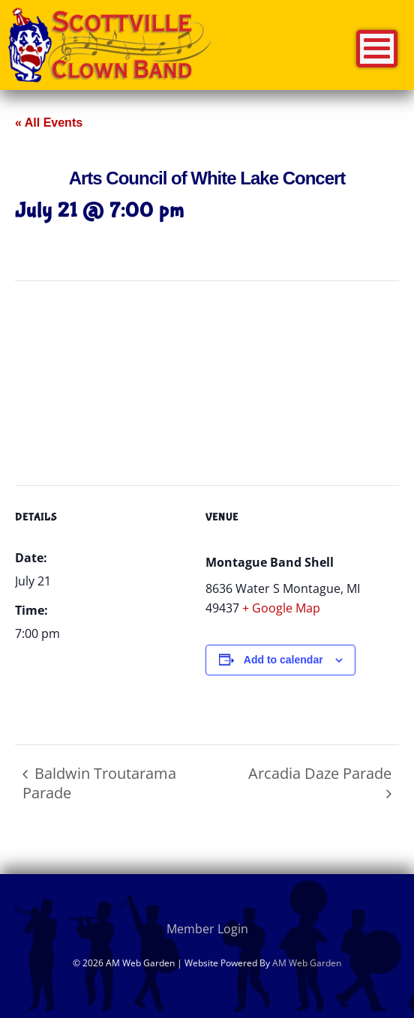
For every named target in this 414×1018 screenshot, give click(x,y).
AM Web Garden (306, 963)
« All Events (48, 122)
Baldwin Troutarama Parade (99, 783)
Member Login (207, 929)
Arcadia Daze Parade (320, 773)
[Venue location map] (207, 389)
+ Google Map (281, 608)
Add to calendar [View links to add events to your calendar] (283, 660)
